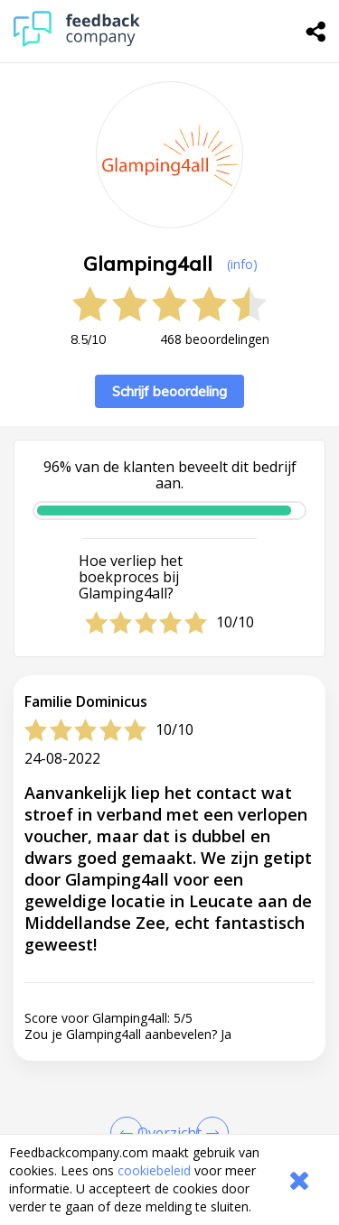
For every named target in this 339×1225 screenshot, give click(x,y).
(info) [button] (242, 264)
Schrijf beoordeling (169, 391)
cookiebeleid (154, 1170)
